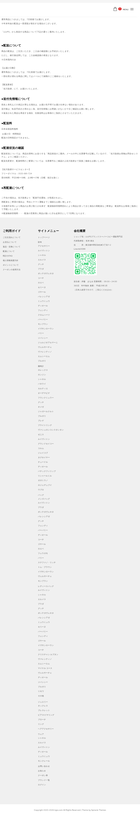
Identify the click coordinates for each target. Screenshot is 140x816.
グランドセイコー (46, 443)
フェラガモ (43, 553)
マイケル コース (45, 668)
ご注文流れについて (12, 237)
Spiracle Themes (98, 810)
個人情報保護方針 (10, 260)
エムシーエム (44, 356)
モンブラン (43, 324)
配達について (9, 251)
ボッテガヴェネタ (46, 273)
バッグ (41, 495)
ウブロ (41, 489)
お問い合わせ (44, 766)
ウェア (41, 734)
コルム (41, 448)
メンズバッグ (44, 499)
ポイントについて (11, 265)
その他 (41, 696)
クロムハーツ (44, 315)
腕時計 (41, 366)
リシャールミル (45, 476)
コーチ (41, 278)
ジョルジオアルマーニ (48, 342)
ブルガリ (42, 361)
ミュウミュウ (44, 301)
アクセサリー (44, 246)
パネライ (42, 384)
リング (41, 724)
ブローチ (42, 719)
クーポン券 (43, 775)
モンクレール (44, 761)
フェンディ (43, 310)
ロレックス (43, 370)
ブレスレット (44, 710)
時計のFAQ (7, 256)
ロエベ (41, 282)
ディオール (43, 305)
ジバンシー (43, 338)
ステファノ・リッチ (47, 562)
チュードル (43, 462)
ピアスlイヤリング (46, 715)
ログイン (42, 784)
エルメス (42, 259)
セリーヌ (42, 287)
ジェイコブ (43, 453)
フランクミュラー (46, 397)
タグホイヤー (44, 457)
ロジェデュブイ (45, 485)
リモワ (41, 691)
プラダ (41, 269)
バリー (41, 333)
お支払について (10, 242)
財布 (40, 242)
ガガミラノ (43, 480)
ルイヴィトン (44, 250)
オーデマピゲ (44, 393)
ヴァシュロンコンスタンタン (51, 430)
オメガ (41, 407)
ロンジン (42, 374)
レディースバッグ (46, 586)
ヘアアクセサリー (46, 729)
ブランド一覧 (44, 780)
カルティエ (43, 388)
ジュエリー (43, 702)
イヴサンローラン (46, 328)
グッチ (41, 264)
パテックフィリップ (47, 471)
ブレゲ (41, 420)
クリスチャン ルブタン (48, 654)
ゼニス (41, 434)
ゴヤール (42, 292)
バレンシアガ (44, 296)
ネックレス (43, 706)
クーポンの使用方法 (12, 269)
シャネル (42, 255)
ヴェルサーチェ (45, 347)
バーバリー (43, 319)
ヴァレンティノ (45, 351)
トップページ (44, 237)
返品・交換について (12, 246)
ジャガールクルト (46, 411)
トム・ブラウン (45, 567)
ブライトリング (45, 425)
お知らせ (42, 771)
